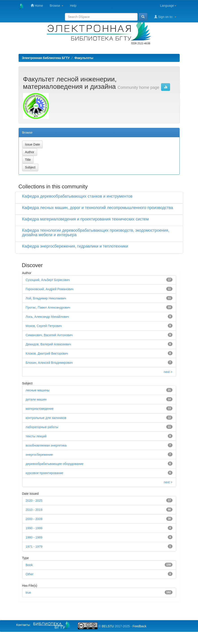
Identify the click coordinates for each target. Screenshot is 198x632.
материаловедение (40, 408)
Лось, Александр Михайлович (47, 316)
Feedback (139, 626)
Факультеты (84, 58)
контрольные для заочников (46, 418)
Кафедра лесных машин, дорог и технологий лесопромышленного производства (97, 207)
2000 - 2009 (34, 519)
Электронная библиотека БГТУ (46, 58)
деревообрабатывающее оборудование (54, 464)
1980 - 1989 (34, 537)
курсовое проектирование (44, 473)
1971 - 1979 (34, 546)
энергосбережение (39, 454)
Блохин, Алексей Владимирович (49, 362)
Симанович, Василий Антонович (49, 335)
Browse (56, 5)
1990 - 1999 (34, 528)
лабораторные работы (42, 427)
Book (29, 565)
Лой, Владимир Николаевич (46, 298)
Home (37, 5)
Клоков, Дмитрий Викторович (47, 353)
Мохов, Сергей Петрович (44, 326)
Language (168, 5)
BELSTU (108, 626)
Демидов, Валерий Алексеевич (48, 344)
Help (73, 5)
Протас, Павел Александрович (48, 307)
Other (30, 574)
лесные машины (38, 390)
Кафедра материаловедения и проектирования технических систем (85, 219)
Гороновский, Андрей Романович (50, 289)
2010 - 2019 (34, 510)
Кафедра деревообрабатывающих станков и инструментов (77, 196)
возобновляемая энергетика (46, 445)
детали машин (36, 399)
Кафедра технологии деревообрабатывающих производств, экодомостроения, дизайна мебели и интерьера (95, 232)
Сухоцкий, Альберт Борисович (48, 280)
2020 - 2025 (34, 500)
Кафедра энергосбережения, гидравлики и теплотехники (75, 246)
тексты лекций (36, 436)
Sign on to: (165, 17)
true (28, 592)
